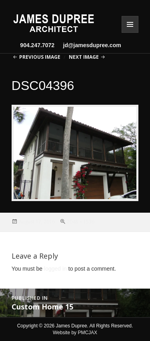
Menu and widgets (130, 24)
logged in (55, 268)
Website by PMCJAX (75, 332)
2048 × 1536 (80, 221)
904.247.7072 (37, 45)
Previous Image (39, 57)
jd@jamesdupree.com (89, 45)
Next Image (84, 57)
